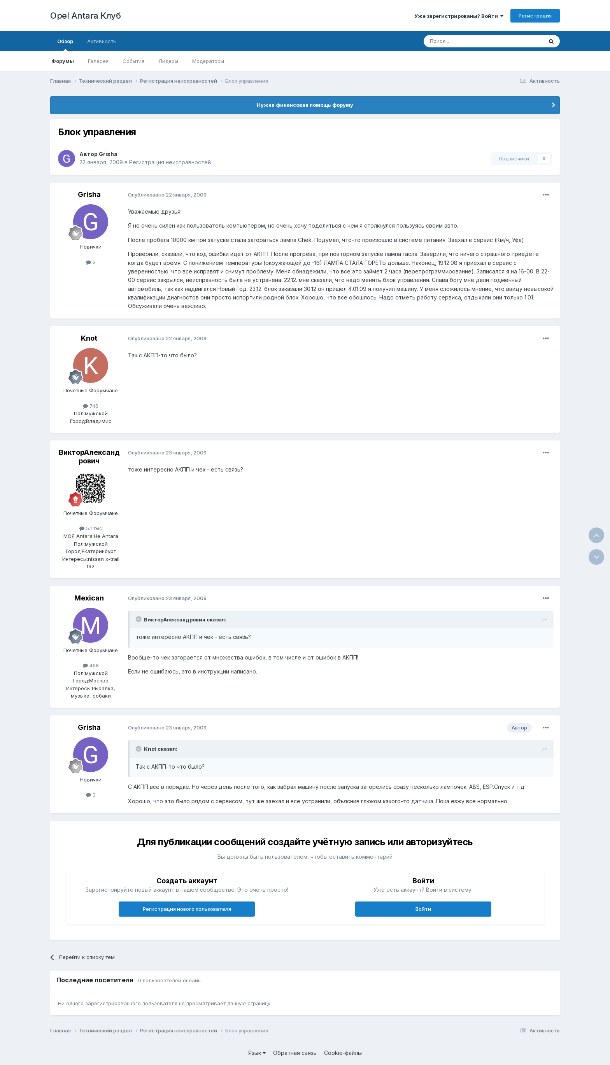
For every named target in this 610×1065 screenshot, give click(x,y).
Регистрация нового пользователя (187, 909)
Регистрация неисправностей (170, 162)
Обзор (65, 44)
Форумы (62, 61)
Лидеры (168, 61)
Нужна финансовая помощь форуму (305, 105)
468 (91, 665)
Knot (89, 338)
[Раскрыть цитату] (139, 619)
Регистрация (535, 15)
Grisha (108, 154)
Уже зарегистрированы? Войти (458, 16)
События (133, 61)
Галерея (98, 61)
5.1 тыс (90, 528)
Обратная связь (295, 1052)
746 (90, 406)
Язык (257, 1052)
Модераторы (208, 61)
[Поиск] (465, 41)
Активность (101, 41)
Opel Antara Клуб (85, 15)
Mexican (89, 598)
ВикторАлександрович (89, 456)
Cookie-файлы (343, 1052)
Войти (423, 909)
